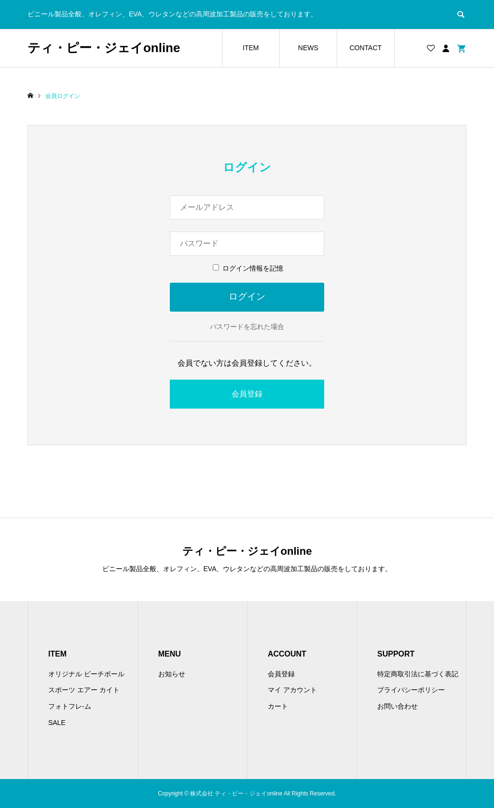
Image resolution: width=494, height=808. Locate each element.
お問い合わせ (397, 706)
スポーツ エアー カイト (84, 690)
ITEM (251, 48)
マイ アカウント (292, 690)
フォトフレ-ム (69, 706)
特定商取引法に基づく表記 (417, 674)
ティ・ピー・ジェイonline (103, 48)
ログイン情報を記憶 (248, 268)
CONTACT (365, 48)
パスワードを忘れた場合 (247, 326)
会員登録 (247, 394)
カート (278, 706)
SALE (57, 722)
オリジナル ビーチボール (86, 674)
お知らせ (171, 674)
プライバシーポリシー (411, 690)
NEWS (308, 48)
